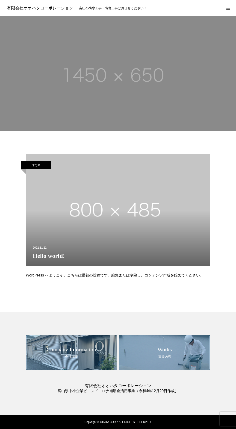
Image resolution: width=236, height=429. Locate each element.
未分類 (36, 165)
